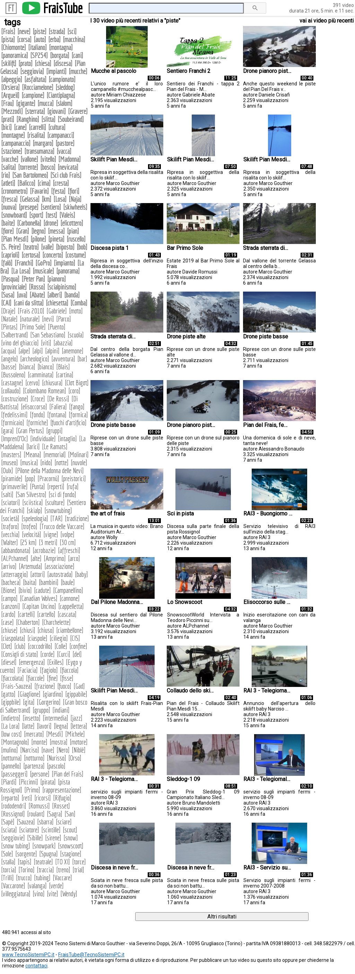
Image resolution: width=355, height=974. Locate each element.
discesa (63, 63)
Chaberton (28, 622)
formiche (37, 423)
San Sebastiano (48, 335)
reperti (56, 486)
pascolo (56, 766)
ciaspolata (13, 638)
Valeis (67, 215)
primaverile (14, 486)
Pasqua (10, 279)
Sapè (8, 822)
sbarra (45, 822)
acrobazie (44, 550)
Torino (26, 870)
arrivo (9, 566)
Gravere (78, 111)
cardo (8, 614)
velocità (32, 534)
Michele (75, 734)
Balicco (26, 183)
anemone (72, 351)
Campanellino (68, 590)
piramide (12, 478)
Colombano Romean (44, 391)
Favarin (39, 191)
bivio (25, 590)
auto (39, 39)
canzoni (10, 606)
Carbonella (29, 223)
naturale (29, 319)
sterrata (35, 111)
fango (77, 407)
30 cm (67, 542)
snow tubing (15, 846)
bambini (49, 582)
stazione (11, 151)
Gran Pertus (30, 431)
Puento (57, 327)
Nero (63, 750)
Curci (64, 654)
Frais (8, 31)
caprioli (10, 255)
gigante (26, 103)
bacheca (11, 582)
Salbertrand (14, 335)
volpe (67, 534)
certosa (30, 255)
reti (27, 798)
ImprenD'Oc (14, 439)
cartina (65, 375)
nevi (48, 319)
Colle (61, 646)
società (10, 518)
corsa (24, 39)
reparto (10, 798)
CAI (6, 303)
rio (5, 175)
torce (79, 862)
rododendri (14, 806)
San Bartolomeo (30, 175)
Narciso (29, 750)
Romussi (39, 806)
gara (7, 431)
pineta (56, 239)
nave (48, 750)
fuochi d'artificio (68, 423)
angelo (9, 359)
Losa (60, 199)
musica (29, 463)
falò (7, 263)
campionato (62, 79)
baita (30, 582)
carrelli (37, 127)
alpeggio (11, 79)
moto (76, 311)
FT (11, 8)
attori (37, 574)
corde (47, 654)
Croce (37, 399)
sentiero (50, 207)
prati (7, 119)
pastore (65, 143)
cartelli (26, 614)
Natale (9, 319)
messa (56, 231)
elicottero (71, 223)
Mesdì (54, 734)
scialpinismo (62, 287)
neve (24, 31)
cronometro (14, 191)
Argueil (10, 95)
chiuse (9, 630)
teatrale (43, 862)
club (20, 646)
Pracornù (48, 478)
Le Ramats (55, 447)
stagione (71, 854)
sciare (64, 822)
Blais (63, 367)
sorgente (26, 854)
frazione (44, 686)
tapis (24, 862)
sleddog (65, 87)
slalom (64, 103)
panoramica (14, 55)
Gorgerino (48, 702)
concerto (52, 255)
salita (8, 167)
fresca (9, 199)
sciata (9, 830)
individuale (43, 439)
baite (8, 223)
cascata (67, 614)
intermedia (55, 718)
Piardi (9, 782)
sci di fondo (62, 494)
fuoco (64, 686)
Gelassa (29, 199)
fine (52, 678)
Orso (75, 758)
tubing (42, 878)
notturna (11, 758)
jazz (76, 718)
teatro (31, 247)
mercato (34, 734)
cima (44, 183)
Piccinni (28, 782)
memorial (54, 455)
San (70, 814)
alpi (37, 351)
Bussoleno (13, 375)
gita (29, 702)
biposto (65, 247)
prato (25, 63)
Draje (8, 311)
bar (82, 359)
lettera (79, 726)
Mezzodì (12, 111)
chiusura (52, 383)
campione (33, 95)
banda (72, 295)
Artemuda (30, 566)
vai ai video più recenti (327, 20)
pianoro (56, 279)
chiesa (43, 63)
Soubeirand (70, 119)
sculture (55, 502)
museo (9, 463)
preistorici (73, 478)
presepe (28, 207)
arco (74, 558)
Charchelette (56, 622)
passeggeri (14, 774)
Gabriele (56, 311)
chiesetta (57, 303)
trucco (24, 878)
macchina (74, 39)
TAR (56, 518)
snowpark (44, 846)
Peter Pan (33, 279)
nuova (9, 207)
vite (53, 894)
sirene (53, 838)
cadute (42, 590)
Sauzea (25, 822)
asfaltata (35, 79)
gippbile (11, 702)
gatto (8, 694)
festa (58, 191)
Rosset (61, 806)
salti (7, 494)
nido (46, 463)
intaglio (67, 439)
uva (22, 295)
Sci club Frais (66, 175)
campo (9, 598)
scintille (51, 830)
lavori (44, 726)
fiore (7, 231)
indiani (61, 710)
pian (73, 231)
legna (61, 726)
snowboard (14, 215)
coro (74, 391)
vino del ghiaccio (20, 343)
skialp (34, 510)
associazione (59, 566)
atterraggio (14, 574)
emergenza (31, 662)
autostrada (60, 574)
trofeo (29, 526)
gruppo (41, 710)
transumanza (39, 151)
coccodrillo (40, 646)
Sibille (35, 838)
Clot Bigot (77, 383)
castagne (12, 383)
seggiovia (32, 71)
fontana (57, 415)
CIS (75, 638)
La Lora (10, 726)
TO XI (62, 862)
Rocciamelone (38, 87)
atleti (8, 183)
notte (61, 463)
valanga (37, 886)
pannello (11, 766)
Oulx (7, 471)
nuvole (79, 463)
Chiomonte (13, 47)
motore (78, 742)
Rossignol (13, 814)
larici (33, 447)
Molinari (78, 455)
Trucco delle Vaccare (62, 526)
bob (82, 247)
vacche (10, 159)
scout (70, 830)
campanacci (60, 135)
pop (30, 478)
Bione (9, 590)
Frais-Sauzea (17, 686)
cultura (57, 127)
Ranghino (27, 119)
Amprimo (54, 558)
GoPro (43, 263)
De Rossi (58, 399)
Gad (79, 686)
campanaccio (16, 143)
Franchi (24, 263)
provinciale (14, 287)
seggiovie (13, 838)
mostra (58, 742)
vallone (29, 159)
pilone (38, 239)
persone (40, 774)
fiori (73, 191)
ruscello (76, 239)
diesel (9, 662)
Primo (32, 790)
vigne (51, 534)
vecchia (10, 534)
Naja (75, 199)
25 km (28, 542)
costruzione (15, 399)
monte (39, 742)
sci (72, 31)
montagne (13, 135)
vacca (64, 151)
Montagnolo (15, 742)
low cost (11, 734)
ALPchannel (15, 558)
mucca (45, 103)
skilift (9, 63)
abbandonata (16, 550)
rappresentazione (62, 790)
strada (56, 31)
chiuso (45, 630)
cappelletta (71, 606)
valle (47, 247)
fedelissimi (14, 415)
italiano (37, 47)
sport (36, 215)
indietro (11, 718)
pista (8, 39)
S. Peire (11, 247)
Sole (7, 854)
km (46, 199)
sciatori (10, 502)
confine (78, 646)
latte (28, 726)
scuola (75, 335)
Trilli (7, 878)
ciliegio (58, 638)
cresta (60, 183)
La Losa (21, 271)
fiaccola (69, 670)
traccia (45, 870)
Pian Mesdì (15, 239)
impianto (64, 263)
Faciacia (27, 670)
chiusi (27, 630)
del (77, 654)
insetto (31, 718)
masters (11, 455)
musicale (43, 271)
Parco (63, 319)
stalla (8, 862)
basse (9, 367)
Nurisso (56, 758)
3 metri (48, 542)
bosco (48, 167)
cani (77, 55)
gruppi (54, 431)
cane (20, 127)
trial (78, 870)
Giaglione (29, 694)
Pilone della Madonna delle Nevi (49, 471)
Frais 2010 (31, 311)
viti (46, 343)
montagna (61, 47)
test (51, 215)
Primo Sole (32, 327)
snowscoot (71, 846)
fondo (37, 415)
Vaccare (62, 878)
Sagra (55, 814)
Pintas (9, 327)
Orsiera (10, 87)
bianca (27, 367)
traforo (10, 526)
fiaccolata (12, 678)
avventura (63, 359)
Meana (32, 455)
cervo (32, 383)
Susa (8, 295)
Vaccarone (13, 886)
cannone (69, 598)
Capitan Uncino (39, 606)
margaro (43, 143)
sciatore (29, 830)
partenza (34, 766)
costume (75, 255)
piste (39, 31)
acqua (9, 351)
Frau (7, 103)
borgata (60, 55)
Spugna (48, 854)
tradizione (77, 518)
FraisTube (63, 8)
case (7, 622)
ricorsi (42, 798)
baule (67, 582)
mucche (78, 71)
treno (63, 870)
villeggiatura (16, 894)
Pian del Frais (67, 774)
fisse (67, 678)
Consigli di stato (19, 654)
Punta (37, 486)
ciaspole (37, 638)
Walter (9, 542)
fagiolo (49, 670)
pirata (48, 782)
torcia (9, 870)
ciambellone (70, 630)
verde (56, 886)
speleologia (34, 518)
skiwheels (75, 207)
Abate (37, 295)
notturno (34, 758)
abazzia (63, 343)
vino (38, 894)
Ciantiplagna (60, 95)
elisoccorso (34, 407)
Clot (6, 646)
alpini (52, 351)
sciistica (32, 502)
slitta (48, 119)
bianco (45, 367)
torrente (28, 167)
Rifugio (62, 798)
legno (38, 231)
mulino (9, 750)
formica (78, 415)
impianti (56, 71)
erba (54, 39)
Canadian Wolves (38, 598)
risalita (36, 135)
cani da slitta (28, 303)
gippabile (76, 694)
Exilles (55, 662)
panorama (68, 271)
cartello (46, 614)
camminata (40, 375)
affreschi (69, 550)
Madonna (69, 159)
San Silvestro (31, 494)
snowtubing (58, 510)
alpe (24, 351)
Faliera (58, 407)
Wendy (69, 894)
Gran (22, 231)
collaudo (11, 391)
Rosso (37, 287)
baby (81, 574)
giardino (52, 694)
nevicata (68, 167)
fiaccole (35, 678)
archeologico (34, 359)
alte (36, 558)
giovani (56, 111)
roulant (36, 814)
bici (6, 127)
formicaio (13, 423)
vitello (48, 159)
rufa (72, 486)
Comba (79, 303)
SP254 (39, 55)
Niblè (78, 750)
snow (70, 838)
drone (51, 223)
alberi (54, 295)
